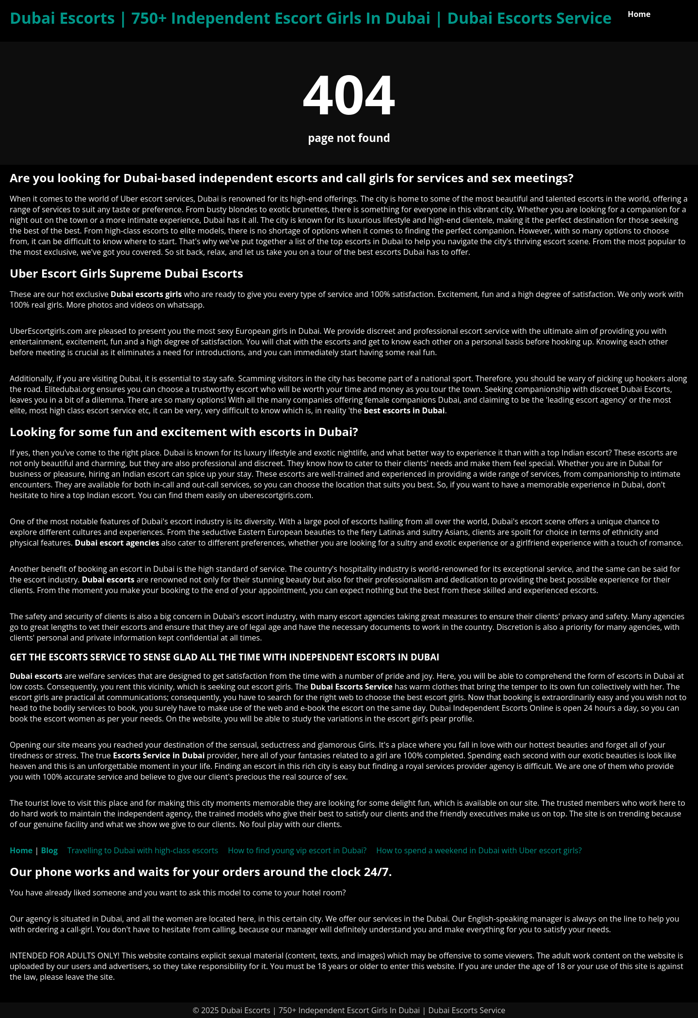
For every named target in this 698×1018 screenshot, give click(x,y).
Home (639, 14)
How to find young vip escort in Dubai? (297, 850)
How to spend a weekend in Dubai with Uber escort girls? (479, 850)
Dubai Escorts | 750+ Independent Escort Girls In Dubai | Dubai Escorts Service (311, 17)
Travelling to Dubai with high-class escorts (142, 850)
